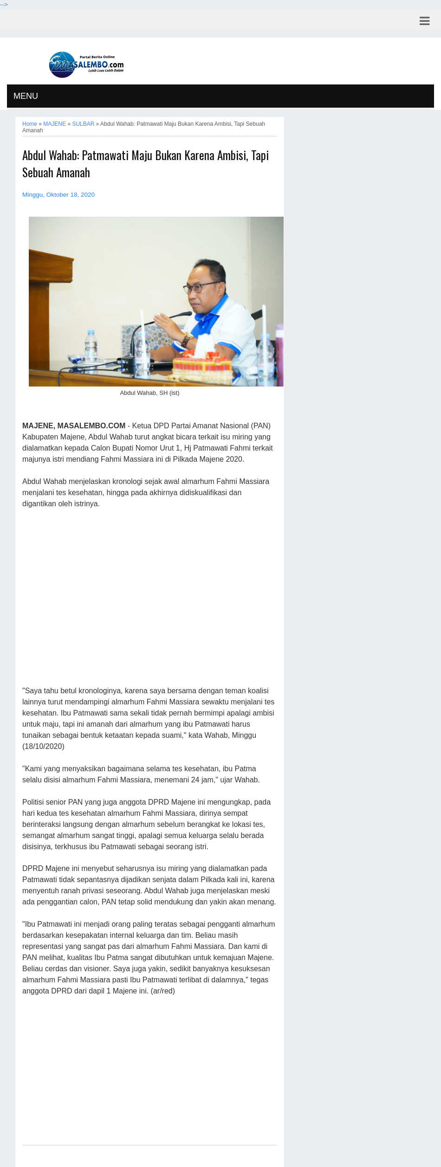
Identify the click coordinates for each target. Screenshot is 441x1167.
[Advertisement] (149, 598)
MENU (25, 96)
